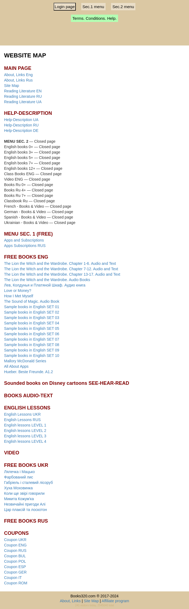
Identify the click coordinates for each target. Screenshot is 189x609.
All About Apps (16, 366)
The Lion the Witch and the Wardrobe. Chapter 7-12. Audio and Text (61, 269)
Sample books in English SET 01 (31, 307)
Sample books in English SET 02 (31, 312)
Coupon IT (13, 577)
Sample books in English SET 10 (31, 355)
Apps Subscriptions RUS (24, 245)
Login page (65, 6)
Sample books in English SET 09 (31, 350)
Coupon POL (15, 561)
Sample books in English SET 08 (31, 345)
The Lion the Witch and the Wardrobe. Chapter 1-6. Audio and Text (60, 263)
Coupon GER (15, 572)
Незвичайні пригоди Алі (24, 504)
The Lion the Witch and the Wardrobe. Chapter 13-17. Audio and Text (62, 274)
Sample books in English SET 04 (31, 323)
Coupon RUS (15, 550)
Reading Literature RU (23, 96)
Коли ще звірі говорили (24, 493)
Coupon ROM (15, 583)
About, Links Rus (18, 80)
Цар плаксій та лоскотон (25, 509)
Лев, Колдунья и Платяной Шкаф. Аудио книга (44, 285)
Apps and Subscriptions (24, 240)
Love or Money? (17, 290)
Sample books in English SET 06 (31, 334)
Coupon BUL (15, 556)
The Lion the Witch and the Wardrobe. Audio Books (47, 280)
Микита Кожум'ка (19, 499)
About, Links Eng (18, 75)
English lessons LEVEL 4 (25, 441)
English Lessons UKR (22, 414)
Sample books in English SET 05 (31, 328)
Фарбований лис (18, 477)
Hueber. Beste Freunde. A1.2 (28, 372)
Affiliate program (115, 601)
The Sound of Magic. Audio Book (31, 301)
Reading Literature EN (23, 91)
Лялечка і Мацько (19, 472)
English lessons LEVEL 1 (25, 425)
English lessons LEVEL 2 (25, 430)
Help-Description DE (21, 130)
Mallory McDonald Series (25, 361)
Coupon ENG (15, 545)
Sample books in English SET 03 (31, 317)
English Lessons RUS (22, 420)
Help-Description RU (21, 125)
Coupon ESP (15, 567)
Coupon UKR (15, 540)
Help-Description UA (21, 120)
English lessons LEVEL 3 (25, 436)
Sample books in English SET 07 (31, 339)
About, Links (70, 601)
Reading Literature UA (23, 102)
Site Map (11, 85)
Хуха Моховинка (18, 488)
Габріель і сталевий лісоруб (28, 482)
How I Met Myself (18, 296)
